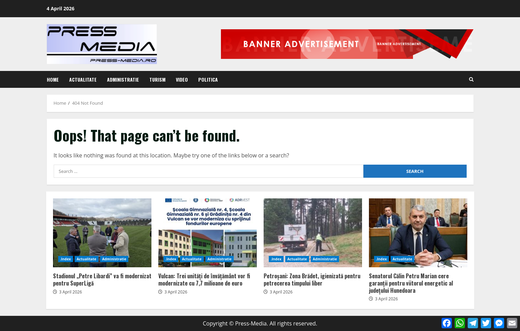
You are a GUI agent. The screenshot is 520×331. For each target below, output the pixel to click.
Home (53, 79)
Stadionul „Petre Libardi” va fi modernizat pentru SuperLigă (102, 232)
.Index (65, 259)
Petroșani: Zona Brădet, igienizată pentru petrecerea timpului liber (313, 232)
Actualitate (83, 79)
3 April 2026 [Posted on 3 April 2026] (70, 292)
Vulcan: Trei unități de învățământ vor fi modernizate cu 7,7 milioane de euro (207, 232)
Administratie (123, 79)
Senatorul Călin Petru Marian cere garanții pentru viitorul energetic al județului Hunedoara (418, 232)
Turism (157, 79)
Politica (208, 79)
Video (182, 79)
